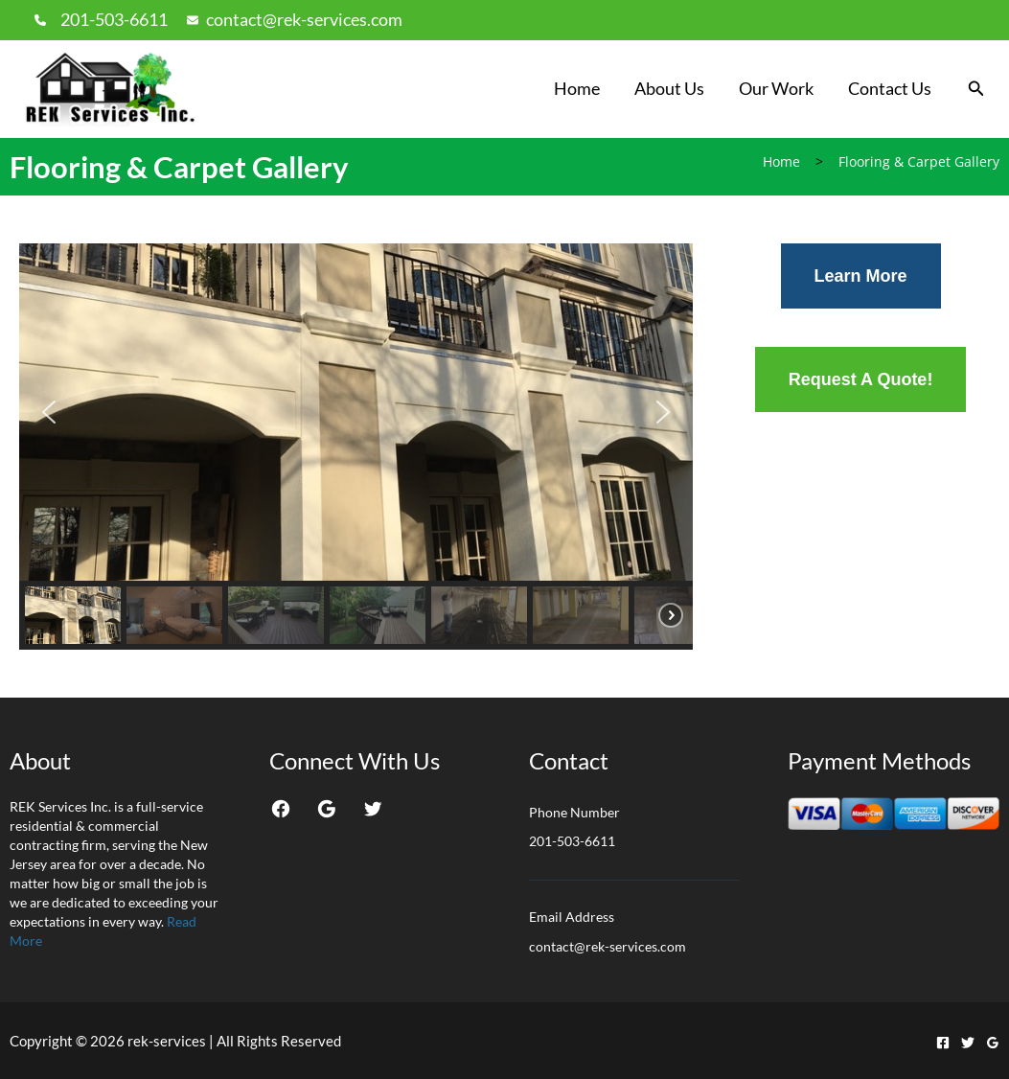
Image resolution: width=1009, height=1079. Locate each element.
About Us (669, 88)
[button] (976, 89)
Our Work (776, 88)
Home (577, 88)
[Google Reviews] (992, 1042)
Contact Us (889, 88)
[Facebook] (943, 1042)
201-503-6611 (114, 19)
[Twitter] (968, 1042)
